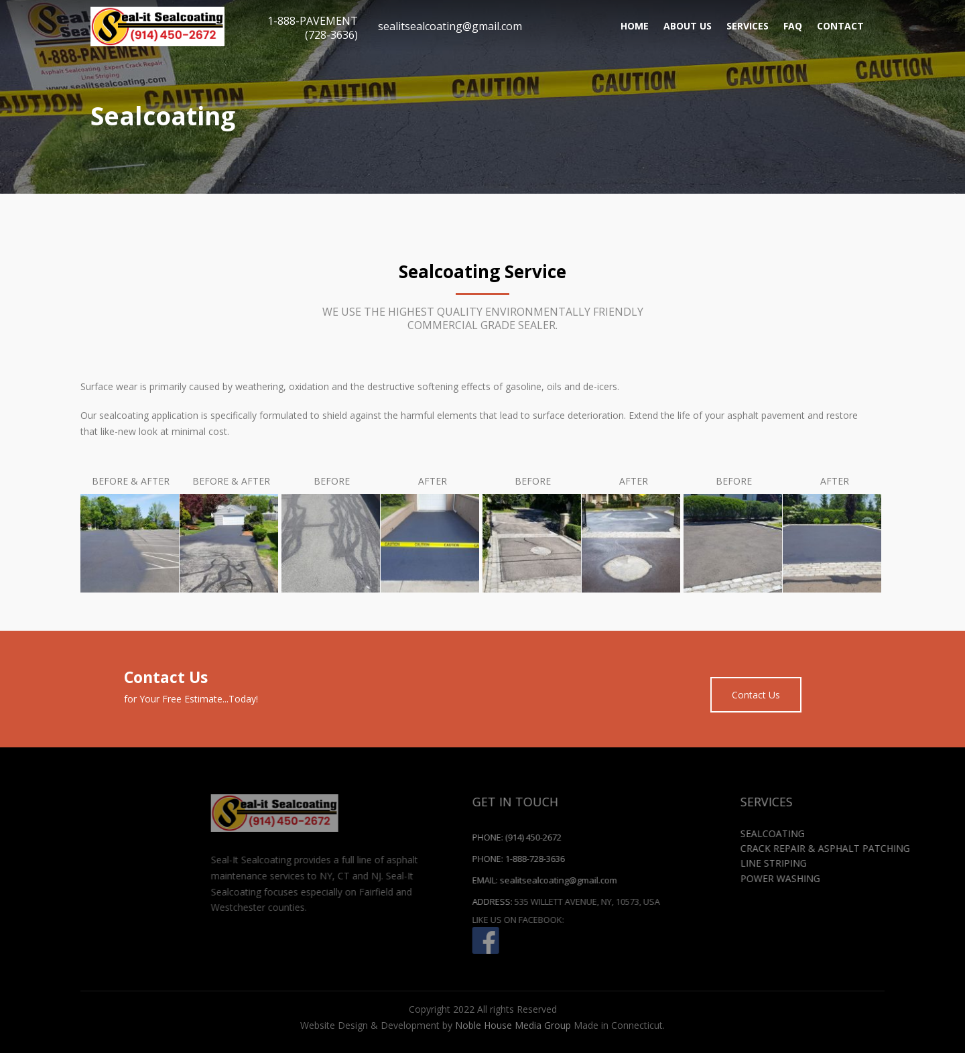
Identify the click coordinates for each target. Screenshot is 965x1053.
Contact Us (756, 694)
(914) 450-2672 (652, 837)
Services (747, 25)
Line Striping (892, 863)
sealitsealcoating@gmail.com (450, 26)
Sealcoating (891, 833)
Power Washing (899, 878)
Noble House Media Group (513, 1025)
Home (635, 25)
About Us (687, 25)
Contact (840, 25)
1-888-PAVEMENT (312, 27)
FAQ (792, 25)
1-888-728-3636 (654, 859)
